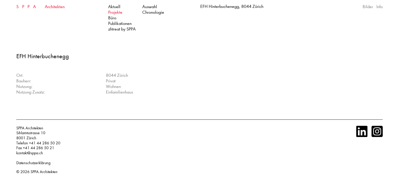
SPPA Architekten (44, 172)
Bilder (368, 6)
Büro (112, 18)
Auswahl (149, 6)
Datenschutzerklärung (33, 163)
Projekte (115, 12)
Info (379, 6)
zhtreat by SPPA (122, 29)
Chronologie (153, 12)
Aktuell (114, 6)
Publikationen (120, 23)
